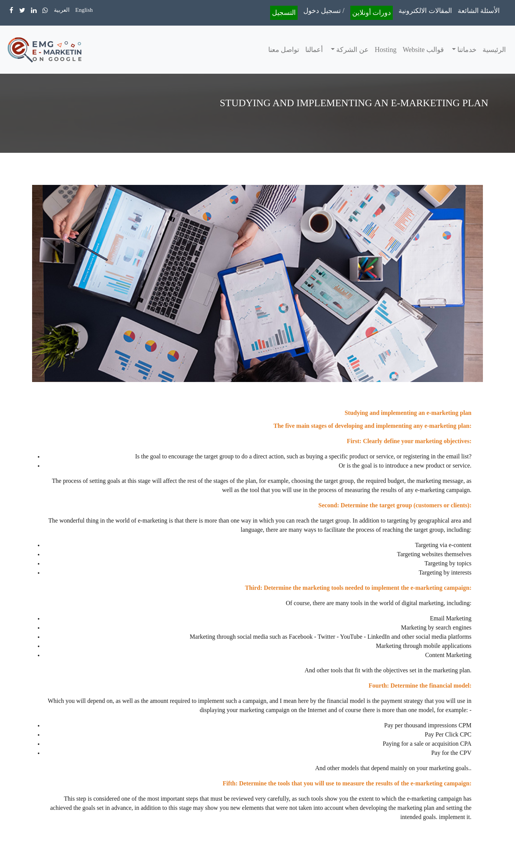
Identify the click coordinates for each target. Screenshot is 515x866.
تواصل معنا (284, 49)
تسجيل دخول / (323, 11)
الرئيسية (494, 49)
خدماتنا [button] (466, 49)
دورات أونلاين (371, 12)
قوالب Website (423, 49)
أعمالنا (314, 49)
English (84, 10)
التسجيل (284, 12)
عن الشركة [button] (352, 49)
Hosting (386, 49)
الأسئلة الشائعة (479, 11)
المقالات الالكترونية (425, 11)
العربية (62, 10)
